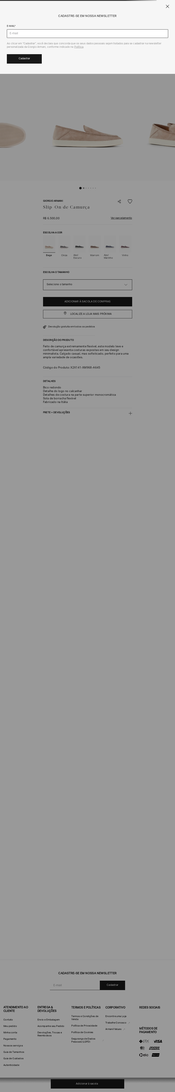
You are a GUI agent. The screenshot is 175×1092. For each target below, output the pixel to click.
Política (79, 47)
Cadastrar (24, 58)
